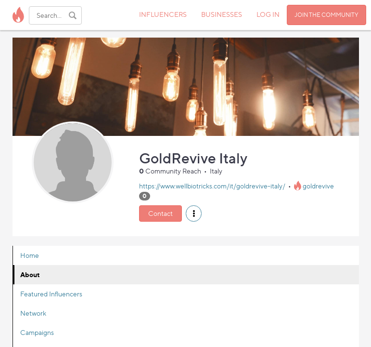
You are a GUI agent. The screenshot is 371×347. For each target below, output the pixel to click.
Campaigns (37, 332)
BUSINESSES (221, 14)
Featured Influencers (51, 294)
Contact (160, 213)
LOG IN (268, 14)
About (30, 274)
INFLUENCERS (163, 14)
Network (33, 313)
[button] (194, 213)
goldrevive (318, 186)
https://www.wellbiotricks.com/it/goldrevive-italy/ (212, 186)
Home (29, 255)
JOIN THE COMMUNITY (326, 14)
